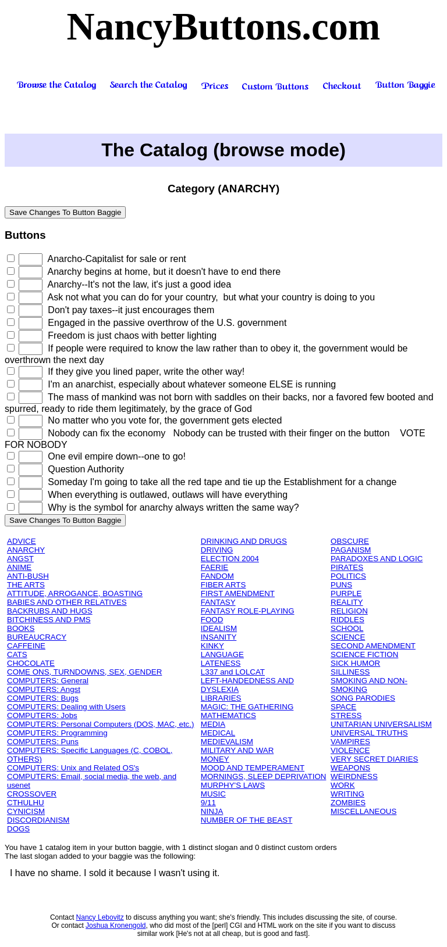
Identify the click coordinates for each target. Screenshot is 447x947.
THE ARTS (26, 584)
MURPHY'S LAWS (233, 785)
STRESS (346, 715)
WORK (342, 785)
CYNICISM (26, 811)
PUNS (341, 584)
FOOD (212, 619)
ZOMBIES (348, 802)
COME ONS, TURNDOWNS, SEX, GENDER (84, 672)
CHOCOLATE (31, 663)
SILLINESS (350, 672)
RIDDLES (347, 619)
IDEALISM (219, 628)
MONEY (215, 759)
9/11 (208, 802)
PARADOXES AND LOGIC (377, 558)
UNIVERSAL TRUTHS (369, 733)
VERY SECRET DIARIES (374, 759)
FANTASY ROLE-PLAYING (248, 611)
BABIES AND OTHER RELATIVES (67, 602)
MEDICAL (218, 733)
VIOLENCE (350, 750)
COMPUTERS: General (47, 680)
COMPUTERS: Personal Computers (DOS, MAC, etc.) (100, 724)
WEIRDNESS (354, 776)
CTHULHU (25, 802)
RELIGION (349, 611)
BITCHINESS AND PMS (49, 619)
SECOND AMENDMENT (373, 645)
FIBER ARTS (223, 584)
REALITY (347, 602)
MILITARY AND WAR (237, 750)
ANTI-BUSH (28, 576)
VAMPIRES (350, 741)
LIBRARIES (221, 698)
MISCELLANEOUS (363, 811)
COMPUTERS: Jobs (42, 715)
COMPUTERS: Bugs (43, 698)
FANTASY (218, 602)
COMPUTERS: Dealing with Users (66, 706)
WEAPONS (350, 767)
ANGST (20, 558)
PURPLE (346, 593)
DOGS (18, 828)
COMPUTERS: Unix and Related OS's (73, 767)
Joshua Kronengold (116, 925)
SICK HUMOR (355, 663)
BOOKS (20, 628)
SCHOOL (347, 628)
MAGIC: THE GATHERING (247, 706)
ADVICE (21, 541)
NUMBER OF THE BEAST (247, 820)
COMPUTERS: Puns (43, 741)
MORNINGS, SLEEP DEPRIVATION (264, 776)
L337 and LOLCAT (233, 672)
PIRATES (347, 567)
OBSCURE (350, 541)
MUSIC (213, 794)
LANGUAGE (222, 654)
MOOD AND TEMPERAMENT (252, 767)
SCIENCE (348, 637)
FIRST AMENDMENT (238, 593)
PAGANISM (351, 550)
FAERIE (214, 567)
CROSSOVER (31, 794)
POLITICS (348, 576)
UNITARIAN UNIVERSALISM (381, 724)
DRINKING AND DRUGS (244, 541)
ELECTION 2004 (230, 558)
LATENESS (221, 663)
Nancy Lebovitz (100, 917)
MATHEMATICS (228, 715)
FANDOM (217, 576)
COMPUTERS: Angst (43, 689)
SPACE (343, 706)
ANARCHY (26, 550)
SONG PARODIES (363, 698)
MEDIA (213, 724)
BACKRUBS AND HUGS (50, 611)
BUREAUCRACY (36, 637)
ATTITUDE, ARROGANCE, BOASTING (75, 593)
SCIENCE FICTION (364, 654)
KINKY (212, 645)
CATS (17, 654)
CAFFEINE (26, 645)
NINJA (212, 811)
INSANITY (218, 637)
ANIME (19, 567)
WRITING (347, 794)
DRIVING (217, 550)
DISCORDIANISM (38, 820)
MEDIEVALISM (227, 741)
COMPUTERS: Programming (57, 733)
